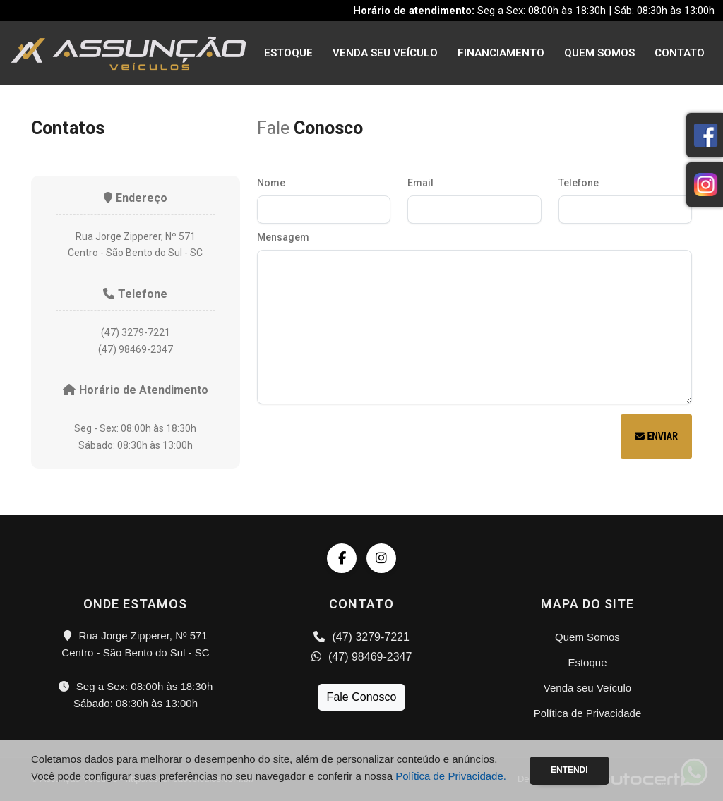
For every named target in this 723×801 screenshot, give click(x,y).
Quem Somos (599, 53)
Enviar (656, 436)
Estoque (288, 53)
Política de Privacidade (588, 713)
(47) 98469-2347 (361, 657)
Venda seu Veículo (385, 53)
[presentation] (364, 438)
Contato (680, 53)
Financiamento (501, 53)
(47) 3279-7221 (361, 637)
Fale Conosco (362, 697)
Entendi (569, 770)
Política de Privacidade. (450, 776)
